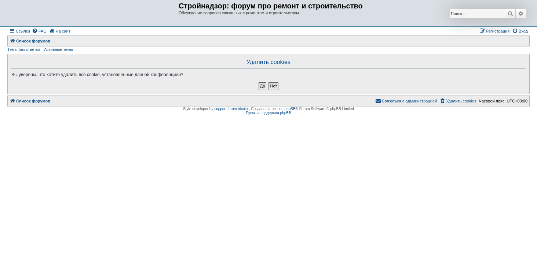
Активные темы (58, 49)
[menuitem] (39, 31)
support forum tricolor (231, 109)
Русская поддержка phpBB (268, 113)
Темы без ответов (23, 49)
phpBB (290, 109)
